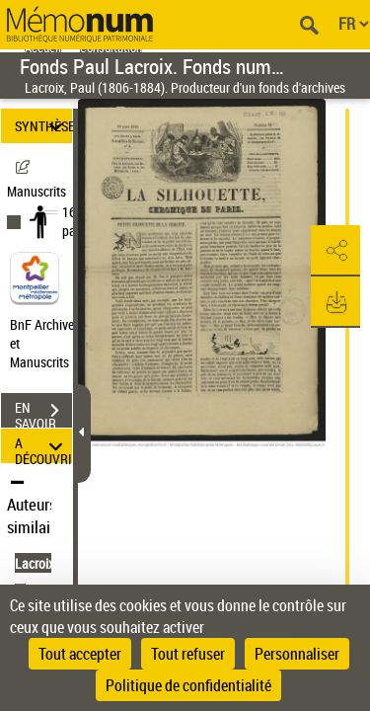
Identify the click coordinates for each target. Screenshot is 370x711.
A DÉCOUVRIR (43, 446)
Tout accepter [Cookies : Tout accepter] (79, 654)
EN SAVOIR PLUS (43, 413)
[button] (335, 250)
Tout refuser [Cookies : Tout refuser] (188, 654)
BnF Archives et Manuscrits (47, 343)
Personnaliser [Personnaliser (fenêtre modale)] (297, 654)
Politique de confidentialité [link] (188, 685)
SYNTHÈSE (43, 126)
